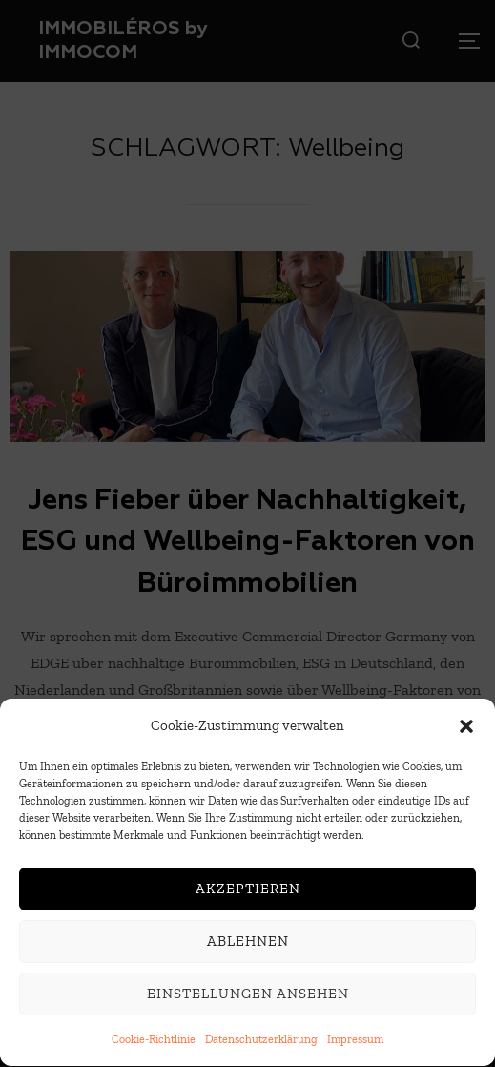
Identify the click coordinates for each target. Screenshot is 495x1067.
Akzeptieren (248, 892)
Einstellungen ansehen (248, 997)
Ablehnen (248, 944)
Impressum (355, 1042)
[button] (466, 729)
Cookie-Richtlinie (154, 1042)
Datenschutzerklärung (261, 1042)
